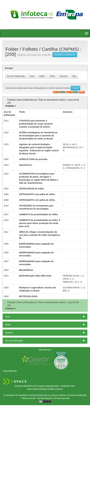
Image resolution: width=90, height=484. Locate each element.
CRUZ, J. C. (68, 279)
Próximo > (10, 106)
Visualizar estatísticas (64, 54)
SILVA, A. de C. (70, 144)
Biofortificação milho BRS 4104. (35, 276)
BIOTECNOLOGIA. (28, 296)
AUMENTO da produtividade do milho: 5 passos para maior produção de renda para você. (39, 223)
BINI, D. (66, 290)
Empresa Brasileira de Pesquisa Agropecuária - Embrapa (42, 386)
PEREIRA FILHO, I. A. (73, 276)
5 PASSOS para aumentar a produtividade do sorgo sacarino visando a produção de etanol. (36, 123)
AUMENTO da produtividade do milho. (38, 214)
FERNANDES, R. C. (76, 168)
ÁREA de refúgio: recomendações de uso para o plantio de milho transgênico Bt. (39, 235)
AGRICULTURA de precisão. (33, 159)
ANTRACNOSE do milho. (32, 188)
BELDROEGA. (26, 270)
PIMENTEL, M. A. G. (73, 282)
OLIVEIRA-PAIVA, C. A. (74, 287)
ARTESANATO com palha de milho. (37, 194)
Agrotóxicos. (25, 165)
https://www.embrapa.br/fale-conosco (45, 389)
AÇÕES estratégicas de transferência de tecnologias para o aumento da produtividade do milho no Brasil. (38, 135)
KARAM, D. (68, 165)
